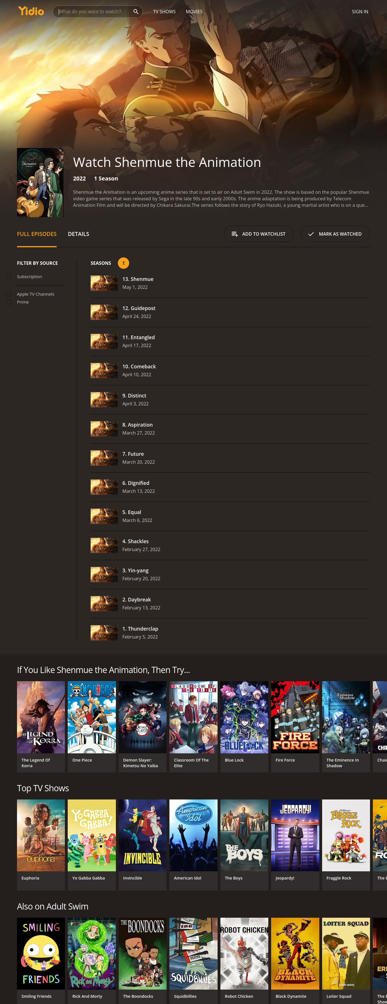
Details (78, 234)
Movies (194, 11)
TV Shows (164, 11)
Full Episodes (37, 234)
